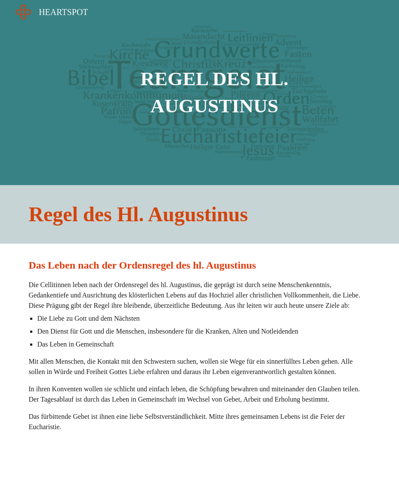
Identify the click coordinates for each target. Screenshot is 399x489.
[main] (214, 92)
